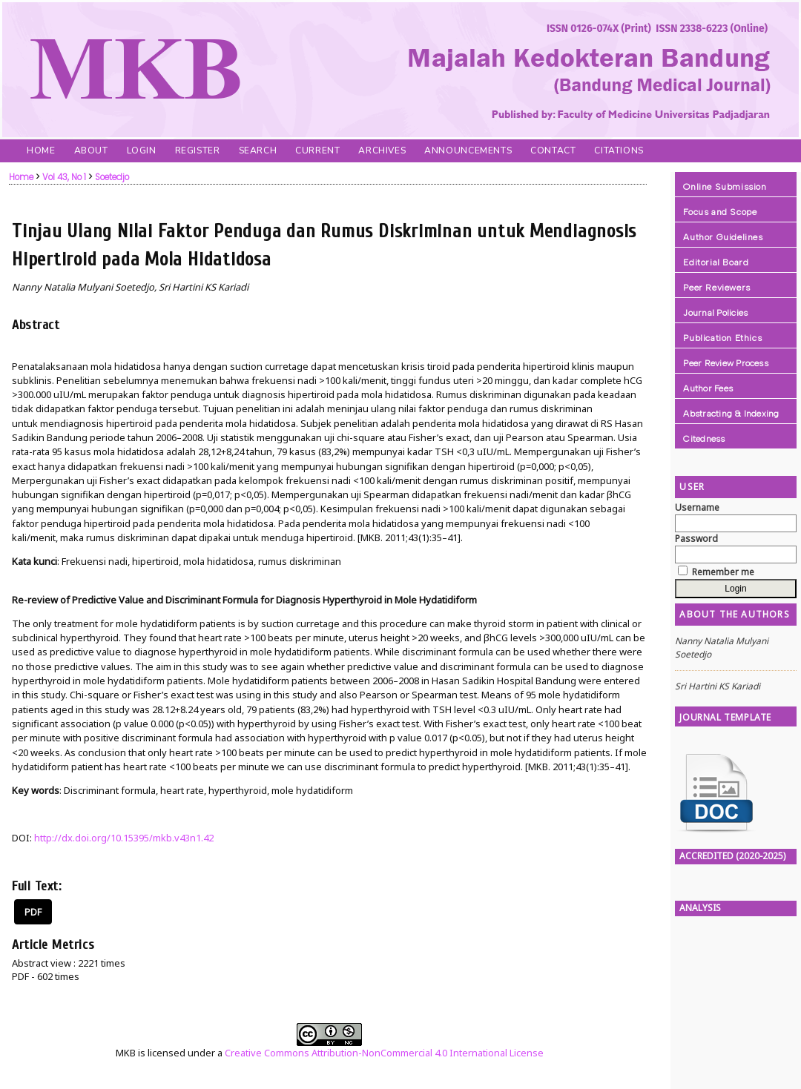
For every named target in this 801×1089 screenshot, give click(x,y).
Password (696, 538)
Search (258, 150)
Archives (382, 150)
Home (41, 150)
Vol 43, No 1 (64, 177)
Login (141, 150)
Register (197, 150)
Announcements (468, 150)
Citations (618, 150)
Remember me (723, 572)
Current (317, 150)
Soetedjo (112, 177)
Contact (553, 150)
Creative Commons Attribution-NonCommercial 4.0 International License (384, 1052)
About (91, 150)
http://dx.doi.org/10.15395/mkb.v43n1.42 (124, 837)
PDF (33, 911)
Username (697, 507)
